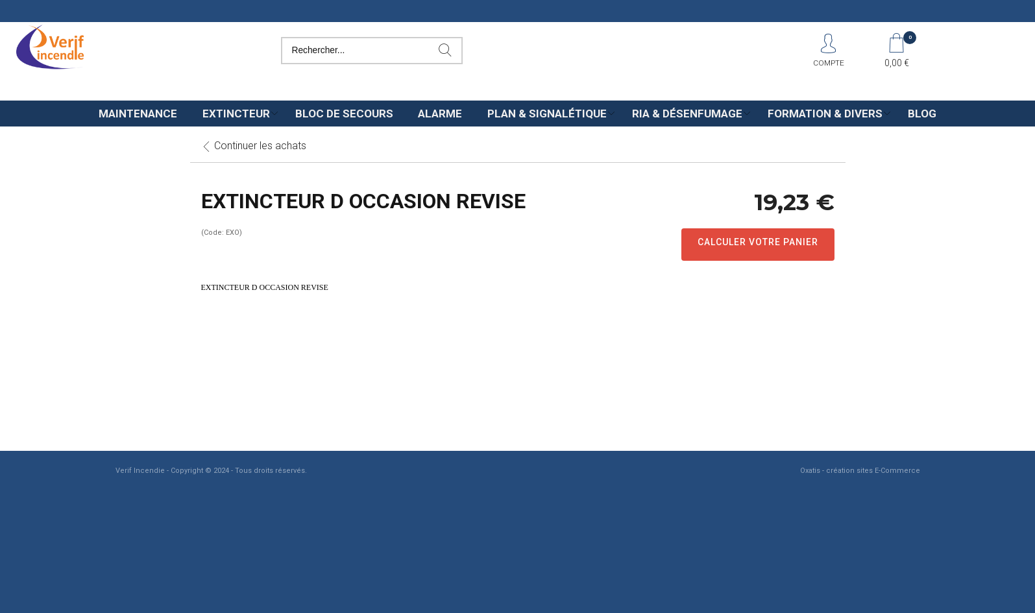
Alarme (440, 113)
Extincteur (236, 113)
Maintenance (138, 113)
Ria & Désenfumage (687, 113)
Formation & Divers (825, 113)
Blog (922, 113)
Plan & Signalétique (547, 113)
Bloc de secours (344, 113)
